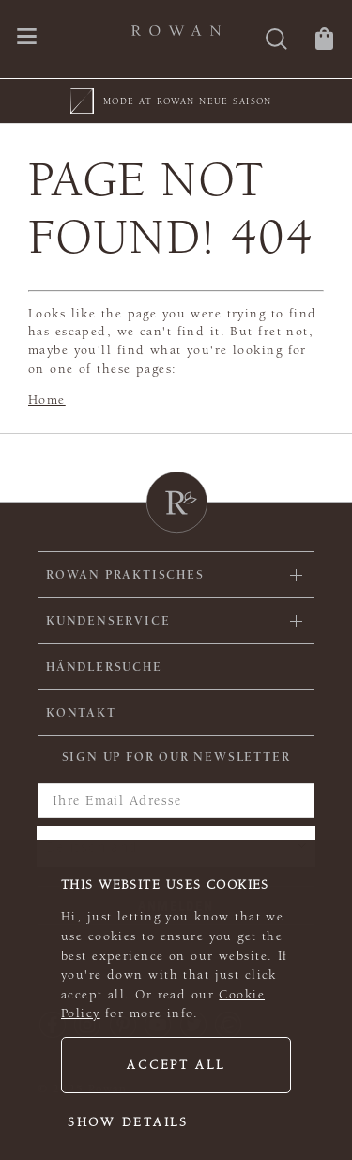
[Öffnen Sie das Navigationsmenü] (27, 38)
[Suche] (276, 41)
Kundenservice (108, 620)
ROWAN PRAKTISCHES (125, 574)
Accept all (175, 1065)
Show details (128, 1122)
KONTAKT (81, 712)
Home (47, 400)
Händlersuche (104, 666)
